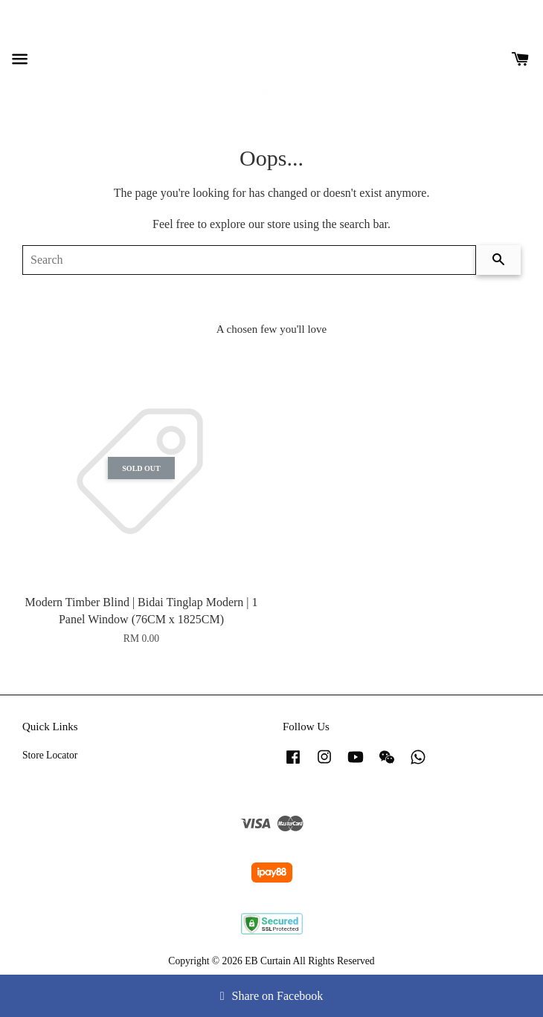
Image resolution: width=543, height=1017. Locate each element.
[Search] (249, 260)
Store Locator (49, 755)
